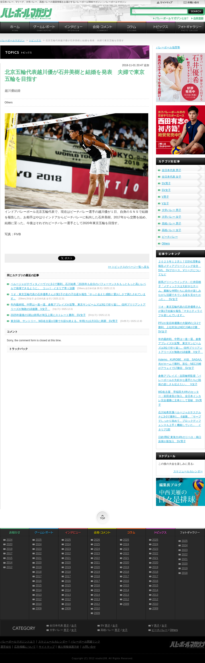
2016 (39, 581)
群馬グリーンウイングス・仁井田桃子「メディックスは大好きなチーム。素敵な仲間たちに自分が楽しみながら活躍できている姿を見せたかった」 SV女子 (179, 290)
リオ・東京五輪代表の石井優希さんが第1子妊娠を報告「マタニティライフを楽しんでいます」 (180, 311)
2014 (9, 562)
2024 (9, 539)
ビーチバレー (170, 236)
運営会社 (5, 646)
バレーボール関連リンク (85, 641)
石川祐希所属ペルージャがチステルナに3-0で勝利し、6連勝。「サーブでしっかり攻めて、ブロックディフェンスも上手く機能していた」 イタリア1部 (179, 421)
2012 (9, 567)
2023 (39, 548)
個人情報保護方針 (68, 646)
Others (166, 243)
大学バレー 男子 (171, 210)
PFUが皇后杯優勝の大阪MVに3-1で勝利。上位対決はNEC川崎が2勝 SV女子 (179, 327)
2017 (9, 553)
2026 (97, 539)
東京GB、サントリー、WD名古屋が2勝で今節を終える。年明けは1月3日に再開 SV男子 (64, 321)
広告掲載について (25, 646)
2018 (39, 571)
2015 (9, 558)
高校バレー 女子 (171, 230)
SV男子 (166, 183)
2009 (39, 608)
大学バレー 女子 (171, 216)
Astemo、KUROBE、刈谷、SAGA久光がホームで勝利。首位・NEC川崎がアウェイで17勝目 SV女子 (180, 364)
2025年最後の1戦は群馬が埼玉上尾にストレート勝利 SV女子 (48, 315)
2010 (39, 604)
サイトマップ (47, 646)
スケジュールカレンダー (188, 471)
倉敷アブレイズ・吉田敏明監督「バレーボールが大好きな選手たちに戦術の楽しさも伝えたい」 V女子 (179, 380)
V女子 (165, 203)
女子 (74, 625)
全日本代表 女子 (171, 176)
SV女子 (166, 190)
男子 (66, 625)
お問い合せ (89, 646)
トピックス (35, 40)
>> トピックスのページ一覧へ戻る (128, 266)
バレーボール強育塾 (168, 47)
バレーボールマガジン (12, 40)
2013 (39, 594)
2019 (9, 548)
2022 (39, 553)
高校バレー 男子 (171, 223)
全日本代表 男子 (171, 170)
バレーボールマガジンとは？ (17, 641)
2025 (39, 539)
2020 (9, 544)
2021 (39, 558)
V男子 (165, 196)
